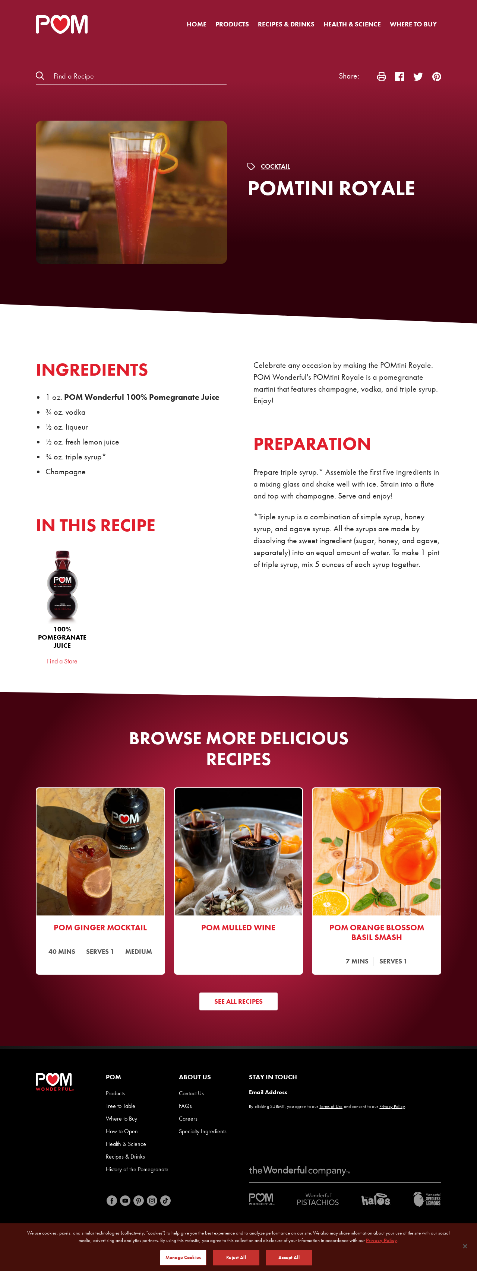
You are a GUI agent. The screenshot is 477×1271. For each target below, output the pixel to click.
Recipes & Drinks (286, 24)
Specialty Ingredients (203, 1131)
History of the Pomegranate (137, 1169)
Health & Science (352, 24)
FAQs (185, 1106)
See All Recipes (238, 1001)
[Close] (465, 1249)
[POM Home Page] (62, 24)
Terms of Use (330, 1106)
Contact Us (191, 1093)
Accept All (288, 1260)
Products (232, 24)
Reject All (236, 1260)
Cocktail (275, 166)
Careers (188, 1118)
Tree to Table (120, 1106)
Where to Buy (413, 24)
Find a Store (62, 661)
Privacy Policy (392, 1106)
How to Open (122, 1131)
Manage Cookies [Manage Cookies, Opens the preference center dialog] (183, 1260)
